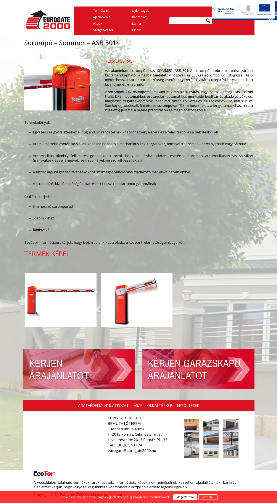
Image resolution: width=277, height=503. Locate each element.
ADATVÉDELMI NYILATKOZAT (103, 405)
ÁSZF (138, 405)
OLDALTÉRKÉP (159, 405)
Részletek (208, 497)
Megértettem (185, 497)
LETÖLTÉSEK (188, 405)
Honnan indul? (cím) (126, 428)
